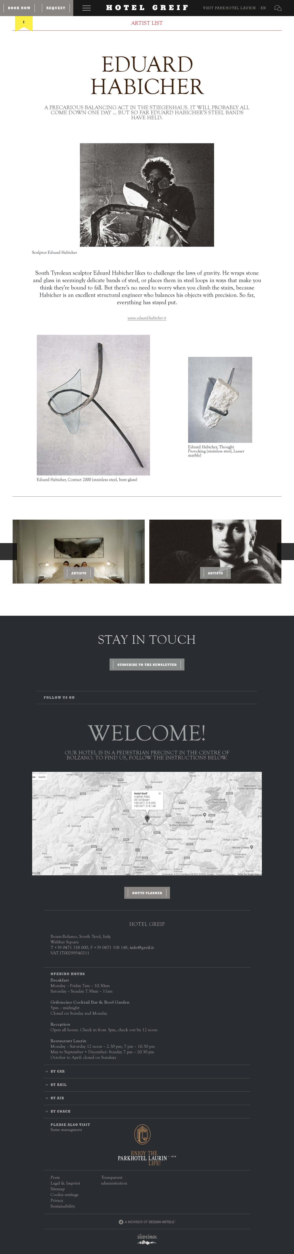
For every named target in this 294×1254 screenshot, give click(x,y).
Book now (19, 8)
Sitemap (58, 1188)
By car (58, 1071)
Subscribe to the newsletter (147, 665)
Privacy (57, 1200)
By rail (59, 1085)
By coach (61, 1111)
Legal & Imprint (65, 1183)
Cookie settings (64, 1194)
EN (263, 8)
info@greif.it (142, 947)
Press (55, 1177)
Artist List (147, 23)
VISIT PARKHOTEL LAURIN (229, 8)
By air (57, 1098)
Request (55, 8)
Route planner (147, 893)
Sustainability (63, 1206)
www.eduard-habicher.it (147, 318)
